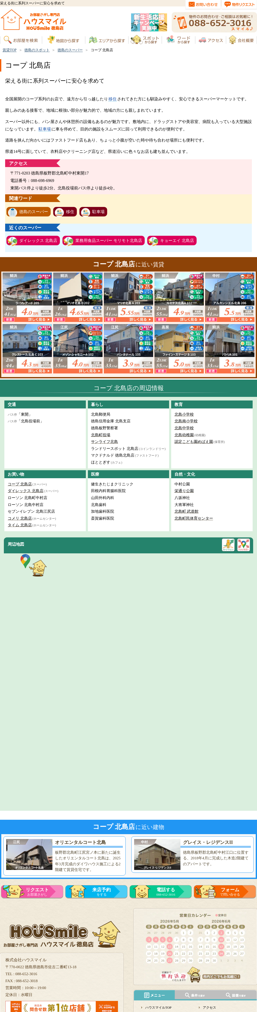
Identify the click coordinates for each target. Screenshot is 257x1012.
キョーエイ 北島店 (177, 240)
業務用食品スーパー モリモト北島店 (108, 240)
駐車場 (45, 129)
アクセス (209, 1007)
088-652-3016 (165, 891)
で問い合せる (230, 891)
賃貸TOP (9, 50)
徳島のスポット (37, 50)
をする (101, 891)
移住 (112, 99)
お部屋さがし (37, 891)
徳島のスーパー (70, 50)
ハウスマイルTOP (158, 1007)
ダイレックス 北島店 (38, 240)
